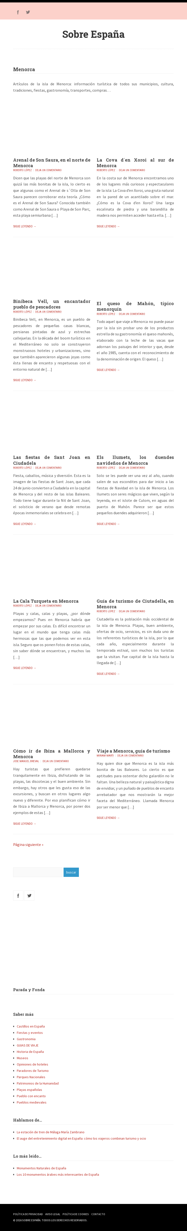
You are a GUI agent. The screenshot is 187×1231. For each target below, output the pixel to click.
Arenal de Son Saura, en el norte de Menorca (51, 162)
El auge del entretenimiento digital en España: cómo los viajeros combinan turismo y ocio (81, 1138)
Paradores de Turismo (33, 1070)
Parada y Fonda (29, 989)
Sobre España (93, 34)
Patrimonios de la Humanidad (38, 1083)
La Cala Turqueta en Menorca (46, 601)
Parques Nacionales (31, 1077)
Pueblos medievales (32, 1102)
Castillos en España (31, 1026)
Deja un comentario (48, 170)
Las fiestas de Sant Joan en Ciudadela (51, 460)
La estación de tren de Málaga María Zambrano (50, 1132)
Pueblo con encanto (31, 1096)
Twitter (28, 12)
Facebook (18, 12)
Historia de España (30, 1051)
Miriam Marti (105, 755)
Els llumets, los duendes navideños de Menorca (135, 460)
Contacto (98, 1214)
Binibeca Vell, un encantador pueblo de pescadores (51, 304)
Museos (22, 1058)
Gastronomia (26, 1039)
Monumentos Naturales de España (41, 1168)
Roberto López (22, 170)
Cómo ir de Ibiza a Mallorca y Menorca (51, 753)
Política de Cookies (76, 1214)
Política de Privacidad (28, 1214)
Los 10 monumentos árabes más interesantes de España (58, 1174)
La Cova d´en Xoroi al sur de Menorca (135, 162)
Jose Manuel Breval (26, 761)
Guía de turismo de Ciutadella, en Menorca (135, 604)
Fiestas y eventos (30, 1032)
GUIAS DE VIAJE (27, 1045)
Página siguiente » (28, 844)
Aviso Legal (52, 1214)
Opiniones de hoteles (32, 1064)
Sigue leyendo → (24, 226)
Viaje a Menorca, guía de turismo (133, 751)
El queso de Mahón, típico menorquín (135, 306)
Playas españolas (29, 1089)
